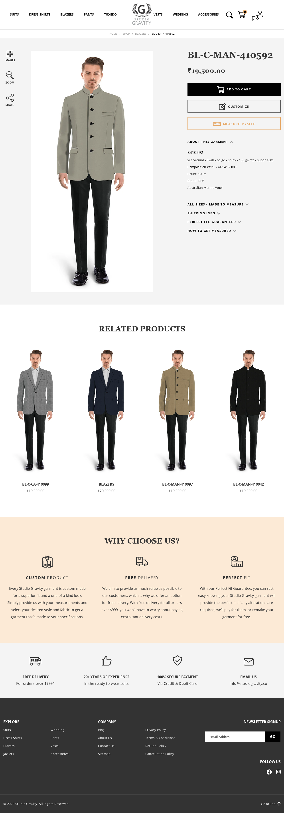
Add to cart (234, 89)
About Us (105, 738)
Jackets (8, 754)
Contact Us (106, 746)
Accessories (60, 754)
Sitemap (104, 754)
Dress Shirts (12, 738)
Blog (101, 730)
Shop (126, 34)
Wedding (57, 730)
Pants (55, 738)
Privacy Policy (155, 730)
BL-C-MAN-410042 (248, 484)
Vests (55, 746)
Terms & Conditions (160, 738)
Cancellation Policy (159, 754)
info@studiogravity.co (248, 683)
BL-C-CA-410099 (35, 484)
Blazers (140, 34)
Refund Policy (155, 746)
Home (113, 34)
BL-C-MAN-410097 (177, 484)
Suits (7, 730)
